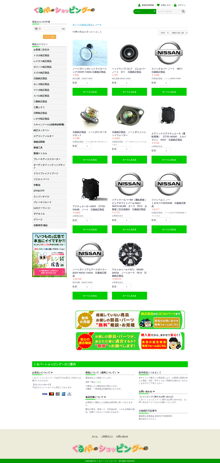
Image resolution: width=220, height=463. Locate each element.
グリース (38, 219)
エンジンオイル (41, 196)
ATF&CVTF (39, 190)
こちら (98, 382)
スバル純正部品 (41, 95)
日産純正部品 (40, 78)
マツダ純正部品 (41, 90)
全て (75, 25)
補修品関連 (39, 142)
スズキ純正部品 (41, 72)
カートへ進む (49, 37)
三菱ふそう (39, 107)
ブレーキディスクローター (47, 159)
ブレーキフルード (42, 202)
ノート (98, 25)
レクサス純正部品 (42, 61)
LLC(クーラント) (42, 208)
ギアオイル (39, 213)
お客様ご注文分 (41, 49)
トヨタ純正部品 (41, 55)
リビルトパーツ (41, 179)
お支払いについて (42, 372)
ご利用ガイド (107, 436)
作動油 (37, 185)
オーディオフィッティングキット (49, 166)
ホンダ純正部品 (41, 84)
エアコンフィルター (44, 136)
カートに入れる (90, 92)
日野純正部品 (40, 113)
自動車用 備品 (41, 225)
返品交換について (95, 397)
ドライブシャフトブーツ (46, 173)
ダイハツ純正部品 (42, 67)
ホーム (95, 436)
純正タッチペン (41, 130)
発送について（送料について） (102, 372)
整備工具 (38, 147)
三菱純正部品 (40, 101)
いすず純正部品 (41, 118)
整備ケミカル (40, 153)
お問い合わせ (147, 391)
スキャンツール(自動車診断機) (49, 124)
